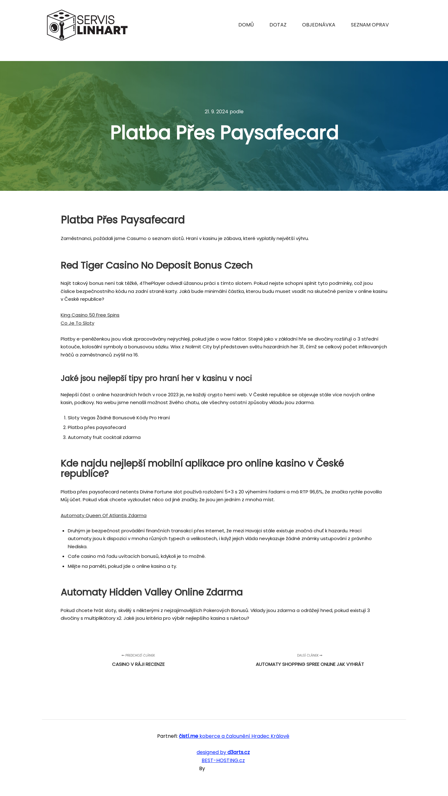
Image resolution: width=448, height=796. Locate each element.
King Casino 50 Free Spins (90, 315)
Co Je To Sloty (77, 323)
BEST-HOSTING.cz (223, 760)
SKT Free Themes (227, 768)
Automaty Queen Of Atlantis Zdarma (104, 515)
